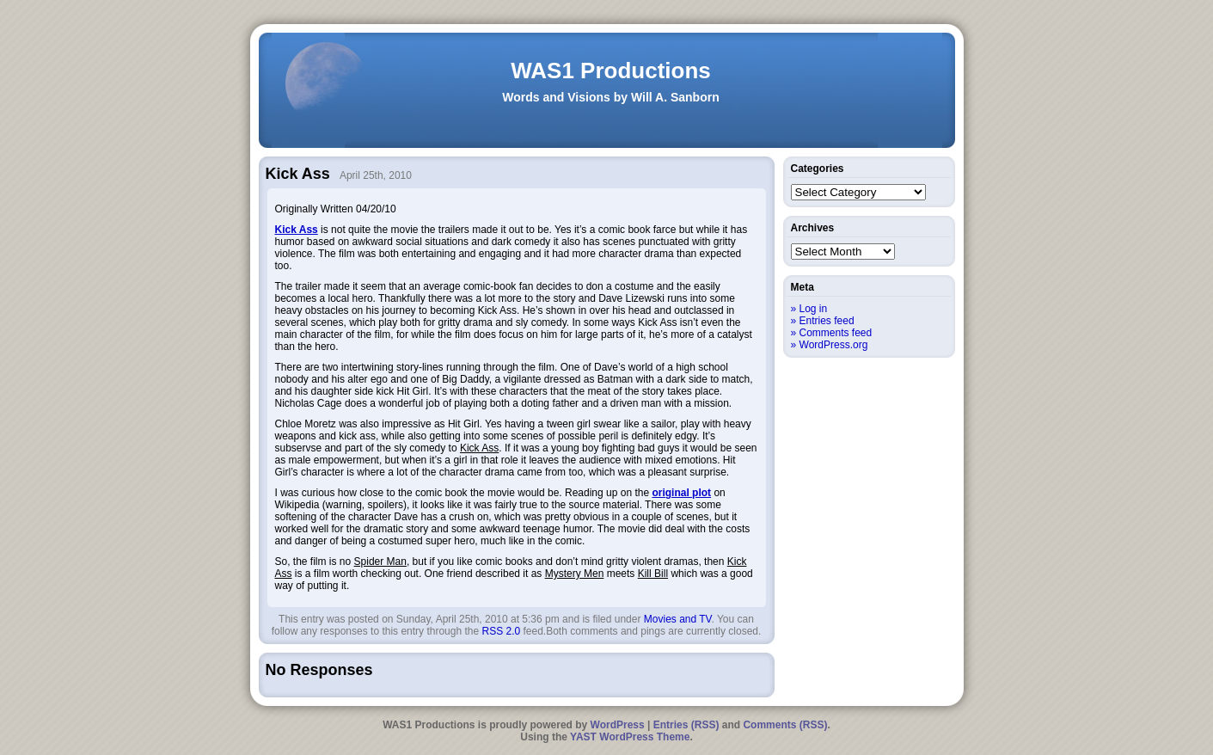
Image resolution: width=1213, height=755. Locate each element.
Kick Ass (296, 230)
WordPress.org (833, 345)
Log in (813, 309)
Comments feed (836, 333)
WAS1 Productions (611, 70)
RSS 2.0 (500, 631)
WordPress (618, 725)
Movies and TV (678, 619)
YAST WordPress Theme (629, 737)
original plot (681, 493)
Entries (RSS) (686, 725)
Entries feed (827, 321)
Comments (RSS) (785, 725)
